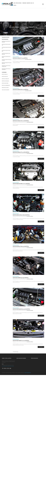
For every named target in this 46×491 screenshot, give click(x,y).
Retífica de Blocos (5, 76)
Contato (14, 5)
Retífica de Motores (16, 88)
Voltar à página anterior (40, 28)
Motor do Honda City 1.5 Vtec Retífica (21, 152)
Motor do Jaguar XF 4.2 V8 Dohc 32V (6, 54)
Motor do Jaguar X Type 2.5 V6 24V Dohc (6, 60)
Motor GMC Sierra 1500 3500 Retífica (20, 277)
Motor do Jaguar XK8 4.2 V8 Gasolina (6, 42)
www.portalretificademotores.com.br (8, 366)
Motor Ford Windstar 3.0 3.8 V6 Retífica (21, 309)
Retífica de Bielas (4, 74)
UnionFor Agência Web (27, 372)
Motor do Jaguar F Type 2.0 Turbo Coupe (6, 66)
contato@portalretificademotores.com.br (8, 365)
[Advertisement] (23, 15)
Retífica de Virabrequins (6, 85)
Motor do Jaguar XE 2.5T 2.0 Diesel (6, 57)
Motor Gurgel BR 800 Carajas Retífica (21, 215)
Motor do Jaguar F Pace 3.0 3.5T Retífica (6, 69)
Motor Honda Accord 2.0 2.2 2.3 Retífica (21, 183)
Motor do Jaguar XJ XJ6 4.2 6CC (6, 51)
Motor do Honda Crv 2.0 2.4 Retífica (20, 89)
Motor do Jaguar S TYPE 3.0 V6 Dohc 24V (6, 63)
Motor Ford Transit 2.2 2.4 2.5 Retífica (21, 340)
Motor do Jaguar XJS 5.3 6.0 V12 (6, 45)
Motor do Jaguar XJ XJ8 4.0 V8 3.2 (6, 48)
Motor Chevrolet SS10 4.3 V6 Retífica (21, 246)
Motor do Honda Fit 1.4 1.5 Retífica (20, 58)
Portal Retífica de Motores (28, 59)
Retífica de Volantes (5, 87)
